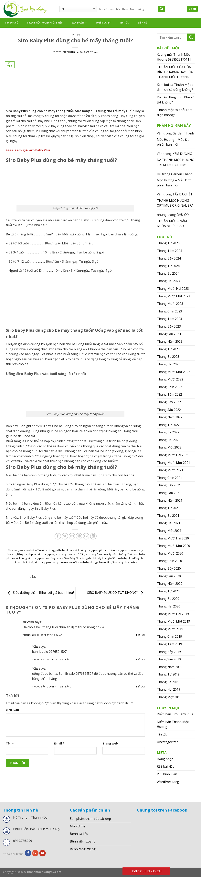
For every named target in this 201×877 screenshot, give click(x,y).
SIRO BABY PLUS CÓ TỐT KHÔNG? (116, 593)
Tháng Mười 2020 (170, 553)
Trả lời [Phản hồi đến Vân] (140, 659)
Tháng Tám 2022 (169, 394)
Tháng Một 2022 (169, 447)
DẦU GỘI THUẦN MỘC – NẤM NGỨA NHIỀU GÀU (173, 220)
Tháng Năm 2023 (169, 341)
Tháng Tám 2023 (169, 319)
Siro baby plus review (124, 562)
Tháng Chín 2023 (169, 311)
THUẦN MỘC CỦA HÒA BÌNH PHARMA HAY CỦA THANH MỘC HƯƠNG (175, 72)
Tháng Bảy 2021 (169, 485)
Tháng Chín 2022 (169, 387)
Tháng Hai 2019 (168, 689)
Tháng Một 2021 (169, 530)
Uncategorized (167, 742)
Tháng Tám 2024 (169, 251)
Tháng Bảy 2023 (169, 326)
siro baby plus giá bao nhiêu (94, 562)
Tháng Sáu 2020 (169, 576)
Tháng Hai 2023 (168, 364)
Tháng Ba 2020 (168, 598)
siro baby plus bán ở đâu (70, 554)
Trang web (110, 743)
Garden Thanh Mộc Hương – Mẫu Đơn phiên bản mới (175, 139)
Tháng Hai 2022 (168, 440)
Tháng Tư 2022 (168, 425)
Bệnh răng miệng (83, 849)
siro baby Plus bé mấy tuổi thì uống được (109, 554)
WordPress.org (168, 782)
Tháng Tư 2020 (168, 591)
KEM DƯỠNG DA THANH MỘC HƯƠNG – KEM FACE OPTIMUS (175, 159)
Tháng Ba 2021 (168, 515)
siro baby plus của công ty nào (45, 558)
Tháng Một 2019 (169, 697)
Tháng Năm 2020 (169, 583)
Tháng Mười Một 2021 (173, 462)
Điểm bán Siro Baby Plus (175, 714)
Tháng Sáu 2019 (169, 659)
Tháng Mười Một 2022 (173, 372)
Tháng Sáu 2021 (169, 493)
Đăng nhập (165, 759)
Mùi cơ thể (77, 826)
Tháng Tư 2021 (168, 508)
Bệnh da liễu (79, 834)
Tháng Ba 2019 (168, 682)
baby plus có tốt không (72, 550)
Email (59, 743)
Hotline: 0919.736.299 (146, 871)
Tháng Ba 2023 (168, 356)
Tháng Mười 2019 (170, 629)
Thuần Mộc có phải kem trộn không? (174, 112)
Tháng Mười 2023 (170, 303)
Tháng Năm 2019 (169, 667)
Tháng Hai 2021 (168, 523)
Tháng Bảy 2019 (169, 652)
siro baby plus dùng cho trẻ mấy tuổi (56, 562)
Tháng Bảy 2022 (169, 402)
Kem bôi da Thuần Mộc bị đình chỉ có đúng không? (175, 87)
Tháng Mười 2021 (170, 470)
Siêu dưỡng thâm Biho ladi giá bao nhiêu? (40, 593)
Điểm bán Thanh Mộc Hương (173, 724)
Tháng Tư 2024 (168, 266)
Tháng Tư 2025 (168, 243)
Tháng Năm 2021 (169, 500)
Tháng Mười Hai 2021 (173, 455)
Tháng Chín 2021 (169, 478)
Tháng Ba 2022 (168, 432)
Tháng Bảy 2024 (169, 258)
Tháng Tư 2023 (168, 349)
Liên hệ (142, 22)
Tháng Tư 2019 (168, 674)
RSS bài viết (165, 766)
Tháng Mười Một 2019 (173, 621)
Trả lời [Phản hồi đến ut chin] (140, 635)
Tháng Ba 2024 (168, 273)
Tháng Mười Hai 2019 (173, 614)
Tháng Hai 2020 (168, 606)
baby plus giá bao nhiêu (101, 550)
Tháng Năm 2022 (169, 417)
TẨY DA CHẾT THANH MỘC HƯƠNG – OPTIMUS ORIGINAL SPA (175, 200)
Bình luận (12, 710)
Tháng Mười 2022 (170, 379)
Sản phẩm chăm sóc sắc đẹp (90, 818)
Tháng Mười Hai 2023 (173, 288)
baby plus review (126, 550)
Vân (96, 52)
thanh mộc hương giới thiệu (45, 22)
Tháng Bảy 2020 (169, 568)
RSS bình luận (167, 774)
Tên (10, 743)
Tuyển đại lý (103, 22)
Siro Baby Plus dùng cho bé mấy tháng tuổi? (89, 558)
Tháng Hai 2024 (168, 281)
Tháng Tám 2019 (169, 644)
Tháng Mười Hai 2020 (173, 538)
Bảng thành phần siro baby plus (35, 554)
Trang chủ (11, 22)
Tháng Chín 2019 (169, 636)
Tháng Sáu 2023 (169, 334)
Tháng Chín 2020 (169, 561)
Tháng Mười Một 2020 (173, 546)
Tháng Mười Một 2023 (173, 296)
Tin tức (124, 22)
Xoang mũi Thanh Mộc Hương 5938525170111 (174, 57)
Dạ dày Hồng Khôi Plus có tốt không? (176, 99)
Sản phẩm (79, 23)
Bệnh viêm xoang (82, 841)
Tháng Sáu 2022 (169, 410)
